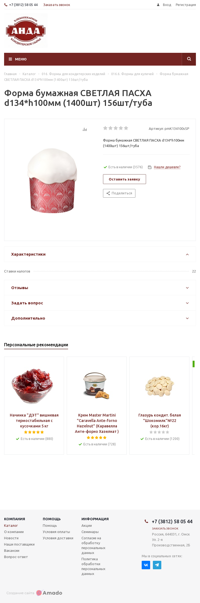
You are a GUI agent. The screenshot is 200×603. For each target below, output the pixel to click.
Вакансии (11, 550)
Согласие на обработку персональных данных (93, 545)
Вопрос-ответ (16, 557)
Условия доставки (58, 538)
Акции (86, 525)
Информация (95, 519)
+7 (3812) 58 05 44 (23, 5)
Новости (11, 538)
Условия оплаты (56, 532)
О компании (14, 532)
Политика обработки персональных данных (93, 566)
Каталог (11, 525)
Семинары (90, 532)
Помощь (52, 519)
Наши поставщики (19, 544)
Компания (14, 519)
